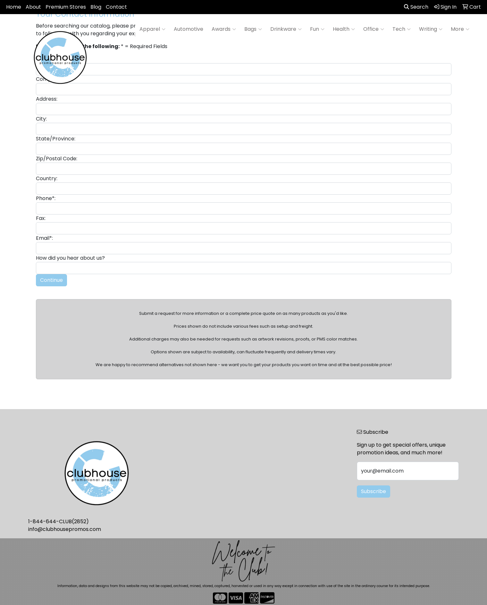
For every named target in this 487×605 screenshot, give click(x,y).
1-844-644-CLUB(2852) (58, 521)
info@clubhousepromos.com (64, 529)
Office (373, 29)
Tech (401, 29)
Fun (317, 29)
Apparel (152, 29)
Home (13, 7)
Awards (224, 29)
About (33, 7)
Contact (116, 7)
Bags (253, 29)
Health (344, 29)
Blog (95, 7)
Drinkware (286, 29)
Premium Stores (66, 7)
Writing (430, 29)
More (460, 29)
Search (416, 7)
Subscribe (373, 491)
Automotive (188, 29)
